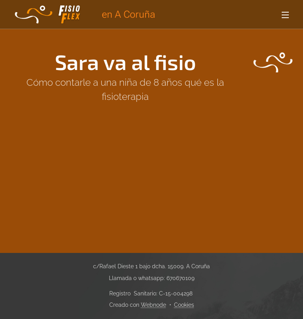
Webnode (153, 305)
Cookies (184, 305)
